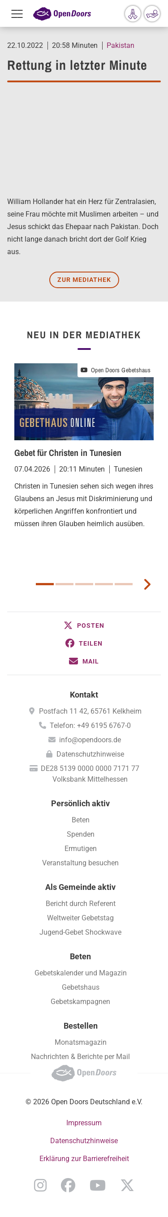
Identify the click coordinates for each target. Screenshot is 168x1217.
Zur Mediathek (84, 279)
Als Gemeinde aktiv (80, 887)
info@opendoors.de (90, 740)
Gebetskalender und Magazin (80, 973)
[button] (84, 625)
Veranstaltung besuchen (80, 863)
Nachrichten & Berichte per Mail (80, 1056)
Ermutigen (81, 848)
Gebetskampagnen (80, 1001)
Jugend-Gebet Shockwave (80, 932)
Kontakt (84, 694)
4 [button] (104, 584)
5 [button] (124, 584)
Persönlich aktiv (80, 803)
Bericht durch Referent (81, 903)
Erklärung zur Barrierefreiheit (84, 1158)
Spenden (81, 834)
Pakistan (120, 45)
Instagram (40, 1185)
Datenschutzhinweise (90, 754)
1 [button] (45, 584)
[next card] (147, 583)
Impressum (84, 1123)
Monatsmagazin (81, 1042)
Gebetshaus (80, 987)
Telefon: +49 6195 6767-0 (90, 725)
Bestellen (81, 1025)
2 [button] (64, 584)
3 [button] (84, 584)
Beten (81, 820)
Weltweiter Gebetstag (80, 918)
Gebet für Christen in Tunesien (67, 453)
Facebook (68, 1185)
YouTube (97, 1185)
